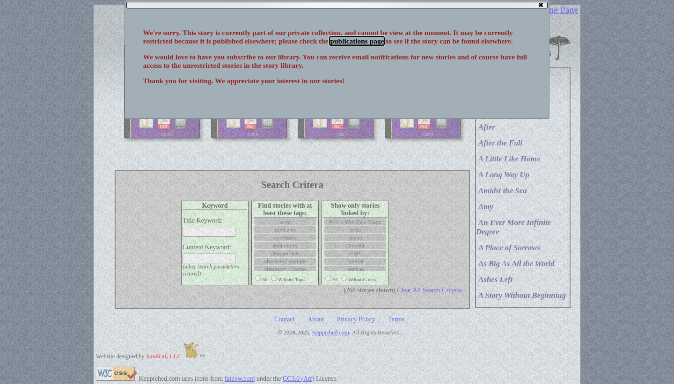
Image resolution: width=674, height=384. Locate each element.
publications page (357, 41)
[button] (540, 4)
